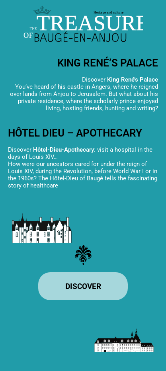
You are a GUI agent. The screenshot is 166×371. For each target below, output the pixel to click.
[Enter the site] (83, 286)
